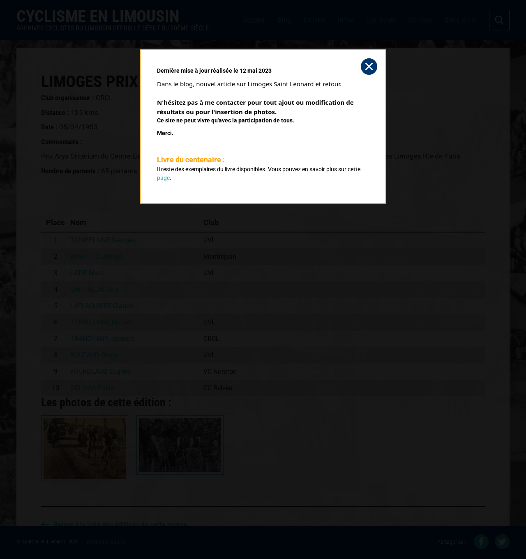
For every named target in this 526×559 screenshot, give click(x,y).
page (163, 178)
